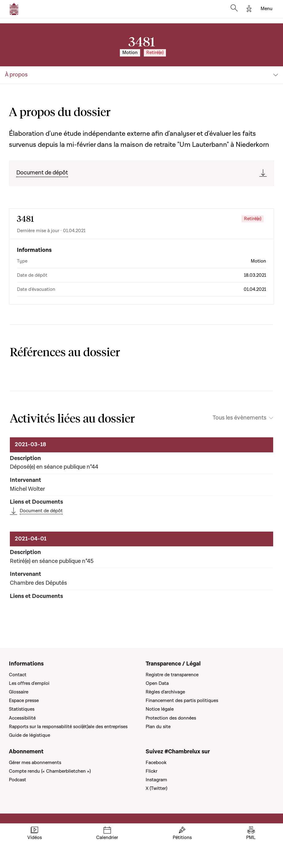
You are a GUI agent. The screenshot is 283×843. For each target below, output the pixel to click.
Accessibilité (22, 718)
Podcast (17, 780)
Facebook (156, 762)
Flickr (151, 771)
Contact (17, 675)
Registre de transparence (172, 675)
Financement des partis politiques (182, 700)
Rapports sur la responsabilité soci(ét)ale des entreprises (68, 727)
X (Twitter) (156, 788)
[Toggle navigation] (266, 9)
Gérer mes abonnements (35, 762)
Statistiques (21, 709)
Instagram (156, 780)
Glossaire (18, 692)
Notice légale (160, 709)
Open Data (157, 683)
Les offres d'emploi (29, 683)
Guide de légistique (29, 735)
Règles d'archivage (165, 692)
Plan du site (158, 727)
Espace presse (24, 700)
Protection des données (171, 718)
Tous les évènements (239, 418)
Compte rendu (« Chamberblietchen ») (50, 771)
